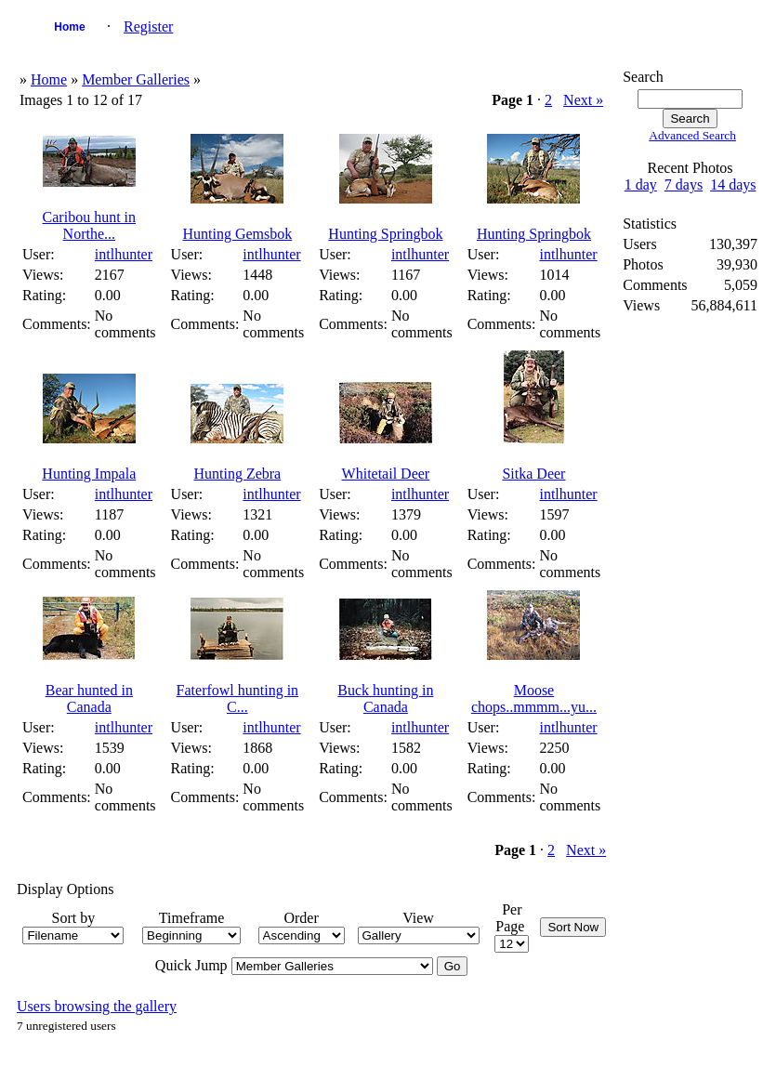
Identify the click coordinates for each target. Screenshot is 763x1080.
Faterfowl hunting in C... (238, 698)
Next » (583, 100)
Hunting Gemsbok (237, 234)
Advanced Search (692, 135)
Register (148, 26)
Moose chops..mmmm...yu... (534, 698)
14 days (733, 184)
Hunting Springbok (385, 234)
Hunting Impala (89, 473)
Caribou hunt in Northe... (89, 225)
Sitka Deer (533, 473)
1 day (641, 184)
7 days (683, 184)
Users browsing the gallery (97, 1006)
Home (69, 26)
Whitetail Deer (386, 473)
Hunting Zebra (237, 473)
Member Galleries (136, 79)
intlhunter (123, 254)
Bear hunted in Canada (89, 698)
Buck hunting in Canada (385, 698)
